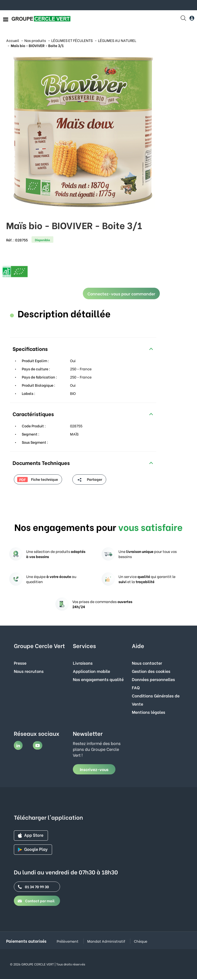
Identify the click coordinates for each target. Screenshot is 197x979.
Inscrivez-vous (94, 769)
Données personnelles (153, 679)
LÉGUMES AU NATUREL (117, 40)
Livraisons (83, 663)
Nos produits (35, 40)
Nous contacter (147, 663)
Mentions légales (148, 712)
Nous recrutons (29, 671)
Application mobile (91, 671)
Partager (89, 479)
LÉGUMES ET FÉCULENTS (72, 40)
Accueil (12, 40)
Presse (20, 663)
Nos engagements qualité (98, 679)
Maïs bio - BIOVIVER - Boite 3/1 (37, 45)
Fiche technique (37, 479)
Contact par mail (36, 900)
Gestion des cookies (151, 671)
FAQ (136, 687)
